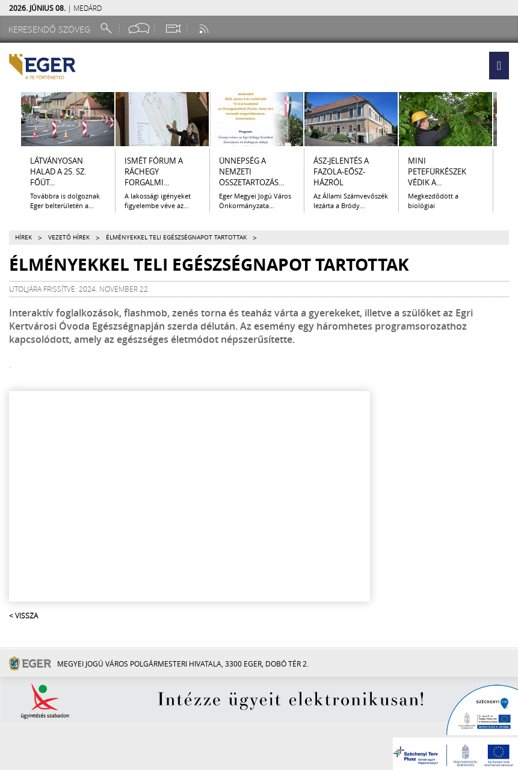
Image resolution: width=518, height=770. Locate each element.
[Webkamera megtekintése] (172, 28)
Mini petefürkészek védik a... (437, 171)
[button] (499, 65)
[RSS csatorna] (205, 28)
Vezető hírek (69, 237)
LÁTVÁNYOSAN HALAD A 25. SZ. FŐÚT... (58, 171)
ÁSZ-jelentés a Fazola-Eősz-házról (341, 171)
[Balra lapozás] (10, 119)
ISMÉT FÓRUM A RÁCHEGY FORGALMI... (154, 171)
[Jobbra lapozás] (508, 119)
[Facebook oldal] (139, 28)
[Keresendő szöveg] (51, 29)
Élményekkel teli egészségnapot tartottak (176, 237)
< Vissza (23, 615)
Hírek (23, 237)
